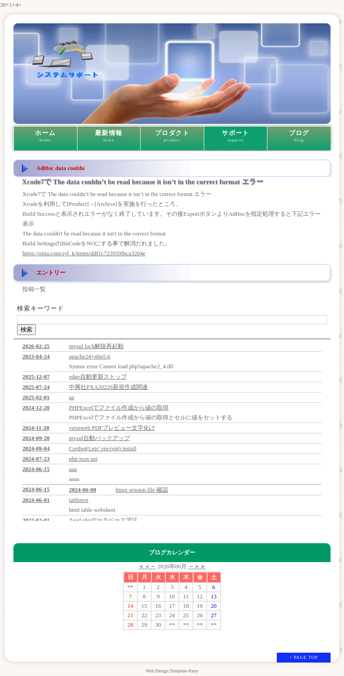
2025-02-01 (36, 397)
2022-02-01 (36, 520)
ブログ (299, 136)
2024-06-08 (82, 489)
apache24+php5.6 (89, 356)
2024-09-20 (36, 438)
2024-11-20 (35, 427)
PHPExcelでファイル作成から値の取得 (118, 407)
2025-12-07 (36, 376)
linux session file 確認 (142, 489)
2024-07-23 (36, 458)
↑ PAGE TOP (303, 657)
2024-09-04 (36, 448)
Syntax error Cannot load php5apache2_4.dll (121, 366)
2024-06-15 (36, 469)
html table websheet (92, 509)
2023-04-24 (36, 356)
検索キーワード (40, 308)
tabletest (78, 500)
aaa (73, 469)
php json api (83, 458)
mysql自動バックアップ (99, 438)
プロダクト (172, 136)
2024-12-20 (36, 407)
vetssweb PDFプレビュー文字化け (112, 427)
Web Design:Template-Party (172, 670)
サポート (235, 136)
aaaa (74, 478)
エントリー (50, 272)
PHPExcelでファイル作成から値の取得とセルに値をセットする (150, 417)
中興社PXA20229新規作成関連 (108, 387)
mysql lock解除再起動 (96, 346)
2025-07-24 (36, 387)
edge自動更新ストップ (98, 376)
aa (71, 397)
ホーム (45, 136)
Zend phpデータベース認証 (103, 520)
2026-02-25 (36, 346)
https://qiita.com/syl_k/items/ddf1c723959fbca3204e (84, 253)
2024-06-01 (36, 500)
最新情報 (109, 136)
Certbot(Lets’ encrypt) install (103, 448)
